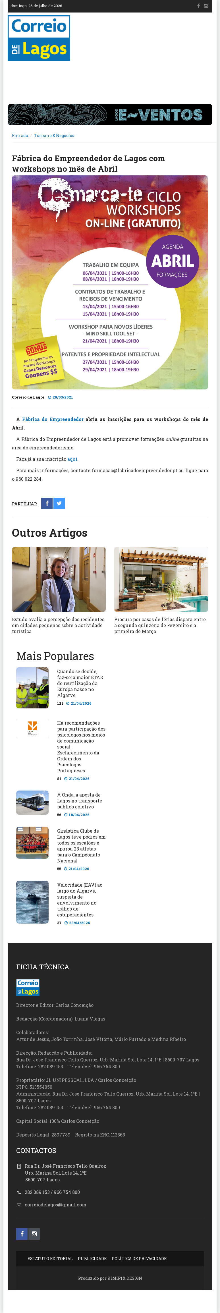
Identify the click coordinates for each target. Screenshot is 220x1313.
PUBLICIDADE (92, 1258)
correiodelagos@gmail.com (55, 1205)
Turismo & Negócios (54, 135)
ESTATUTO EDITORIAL (50, 1258)
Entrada (20, 135)
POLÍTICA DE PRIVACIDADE (139, 1258)
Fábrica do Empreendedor (53, 419)
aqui (72, 459)
